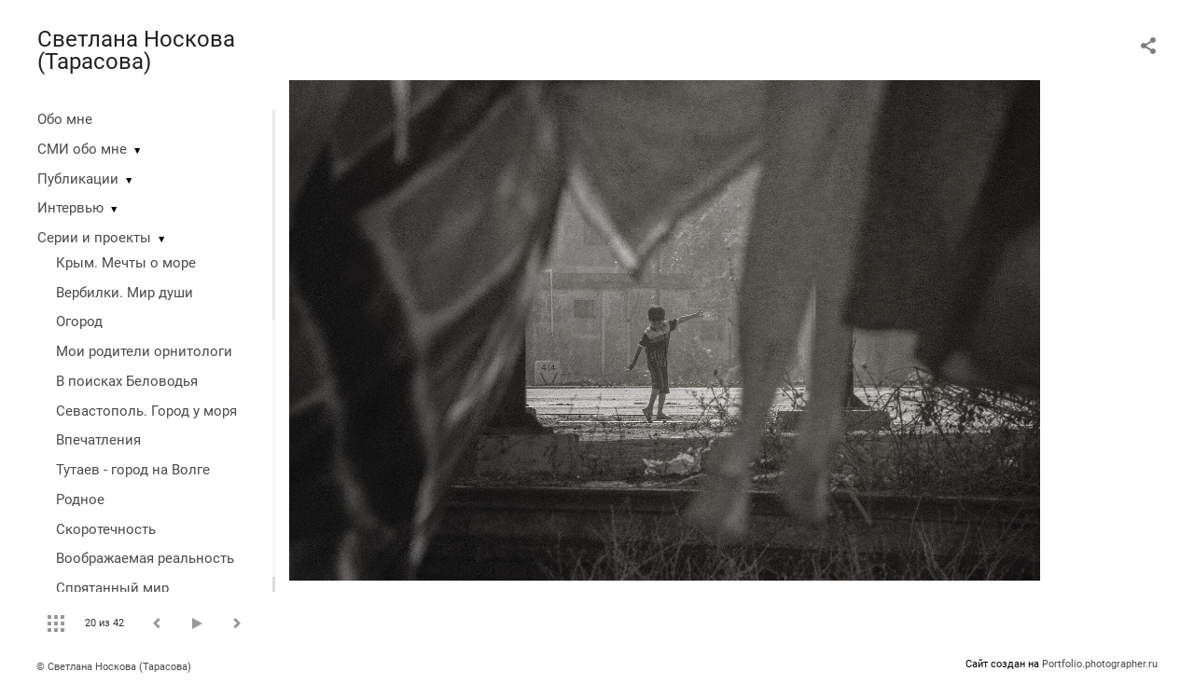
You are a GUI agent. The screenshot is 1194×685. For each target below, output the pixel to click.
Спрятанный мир (112, 588)
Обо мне (64, 119)
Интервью (70, 207)
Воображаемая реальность (145, 558)
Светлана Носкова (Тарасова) (136, 50)
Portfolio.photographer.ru (1100, 664)
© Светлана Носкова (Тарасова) (113, 667)
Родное (80, 499)
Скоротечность (106, 529)
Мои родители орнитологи (144, 351)
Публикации (77, 179)
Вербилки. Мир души (124, 292)
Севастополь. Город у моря (146, 411)
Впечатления (98, 440)
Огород (79, 321)
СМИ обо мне (82, 149)
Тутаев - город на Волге (133, 469)
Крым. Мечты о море (126, 262)
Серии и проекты (94, 237)
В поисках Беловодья (127, 381)
